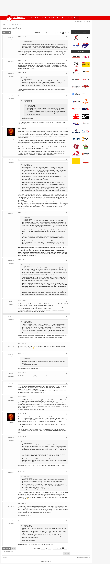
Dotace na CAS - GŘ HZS (11, 28)
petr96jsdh (26, 41)
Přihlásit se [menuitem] (87, 21)
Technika (44, 18)
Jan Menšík (10, 520)
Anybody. (11, 137)
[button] (43, 33)
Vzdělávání (52, 18)
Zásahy (31, 18)
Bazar (63, 18)
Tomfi (10, 397)
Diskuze (76, 18)
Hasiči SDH (10, 504)
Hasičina (37, 18)
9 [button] (57, 32)
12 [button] (65, 32)
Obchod (70, 18)
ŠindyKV (11, 301)
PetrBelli (11, 344)
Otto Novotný (11, 37)
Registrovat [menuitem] (78, 21)
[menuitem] (82, 558)
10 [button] (60, 32)
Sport (58, 18)
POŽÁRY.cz (14, 18)
